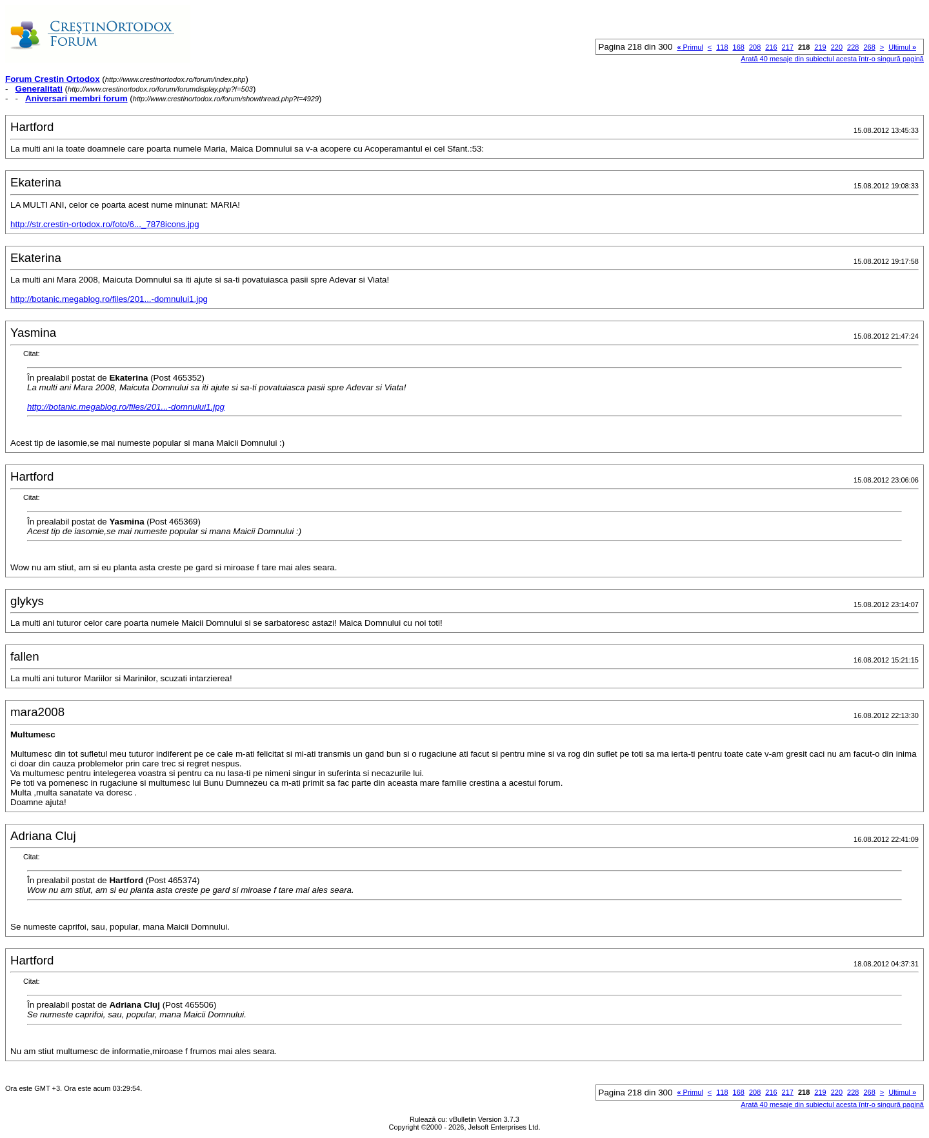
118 (722, 47)
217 (788, 47)
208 (755, 47)
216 (771, 47)
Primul (690, 47)
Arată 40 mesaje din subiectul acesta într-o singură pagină (832, 59)
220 (837, 47)
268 (869, 47)
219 (820, 47)
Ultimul (902, 47)
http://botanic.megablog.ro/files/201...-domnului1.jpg (109, 299)
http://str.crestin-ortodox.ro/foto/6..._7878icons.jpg (104, 224)
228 (853, 47)
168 (738, 47)
